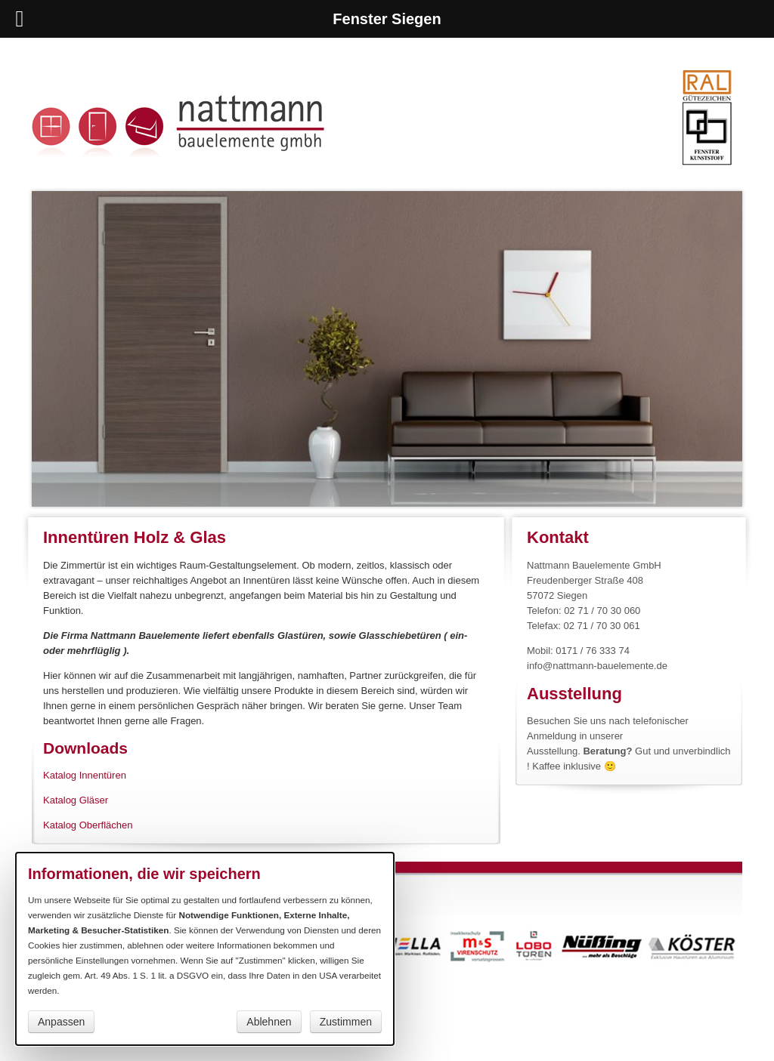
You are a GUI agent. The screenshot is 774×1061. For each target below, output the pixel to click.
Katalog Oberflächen (88, 825)
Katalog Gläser (75, 800)
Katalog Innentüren (84, 775)
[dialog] (205, 949)
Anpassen (61, 1022)
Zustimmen (346, 1022)
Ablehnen (268, 1022)
